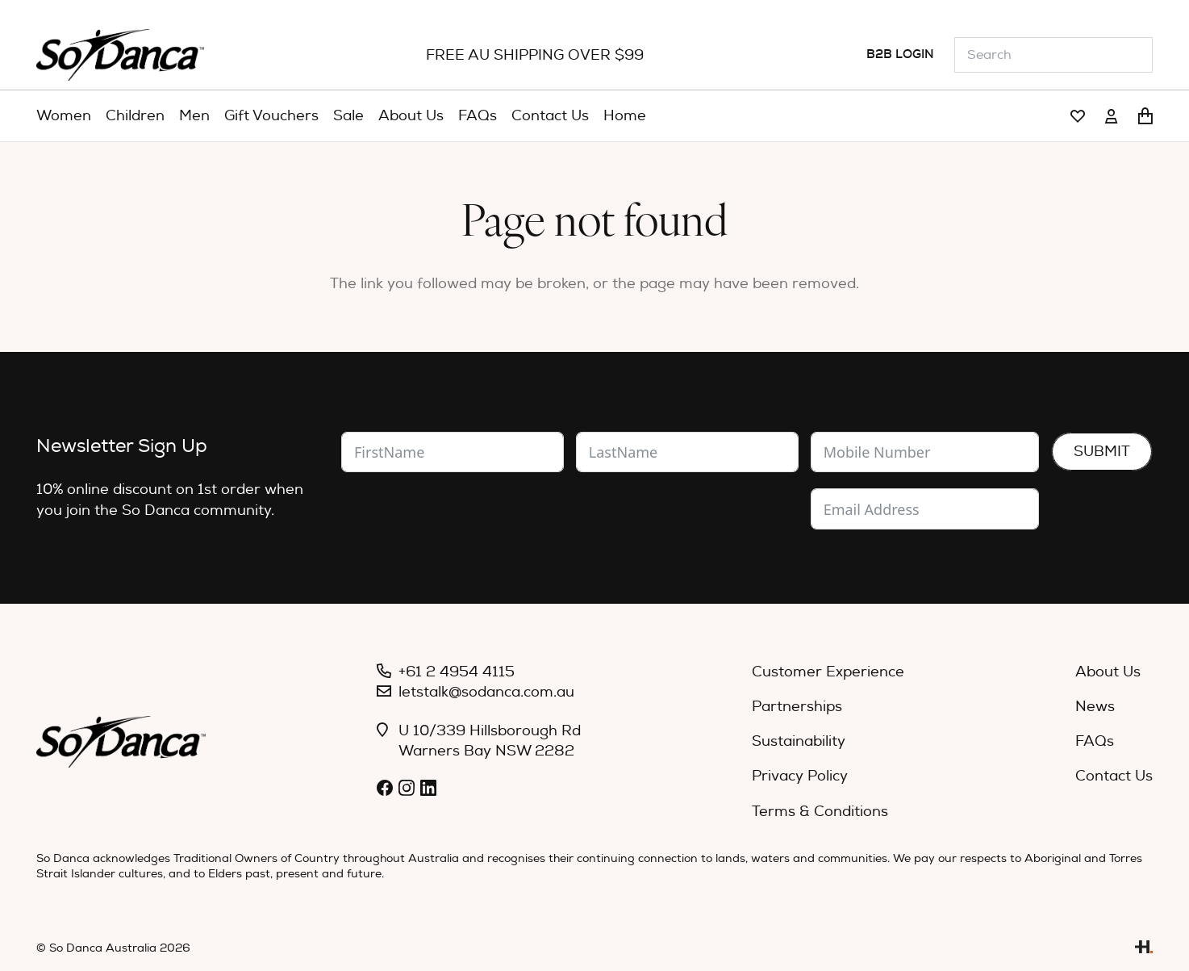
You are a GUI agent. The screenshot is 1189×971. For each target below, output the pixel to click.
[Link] (1077, 116)
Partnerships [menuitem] (797, 706)
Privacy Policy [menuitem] (800, 776)
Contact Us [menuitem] (1114, 776)
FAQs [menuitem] (1094, 741)
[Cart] (1145, 116)
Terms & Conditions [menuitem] (820, 811)
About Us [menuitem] (1108, 672)
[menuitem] (63, 116)
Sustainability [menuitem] (798, 741)
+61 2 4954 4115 (456, 672)
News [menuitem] (1095, 706)
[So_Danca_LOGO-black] (120, 55)
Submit (1102, 451)
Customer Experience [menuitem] (828, 672)
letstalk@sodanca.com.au (486, 692)
